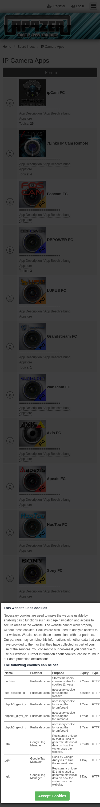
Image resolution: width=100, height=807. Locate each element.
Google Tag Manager (37, 743)
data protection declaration (28, 659)
